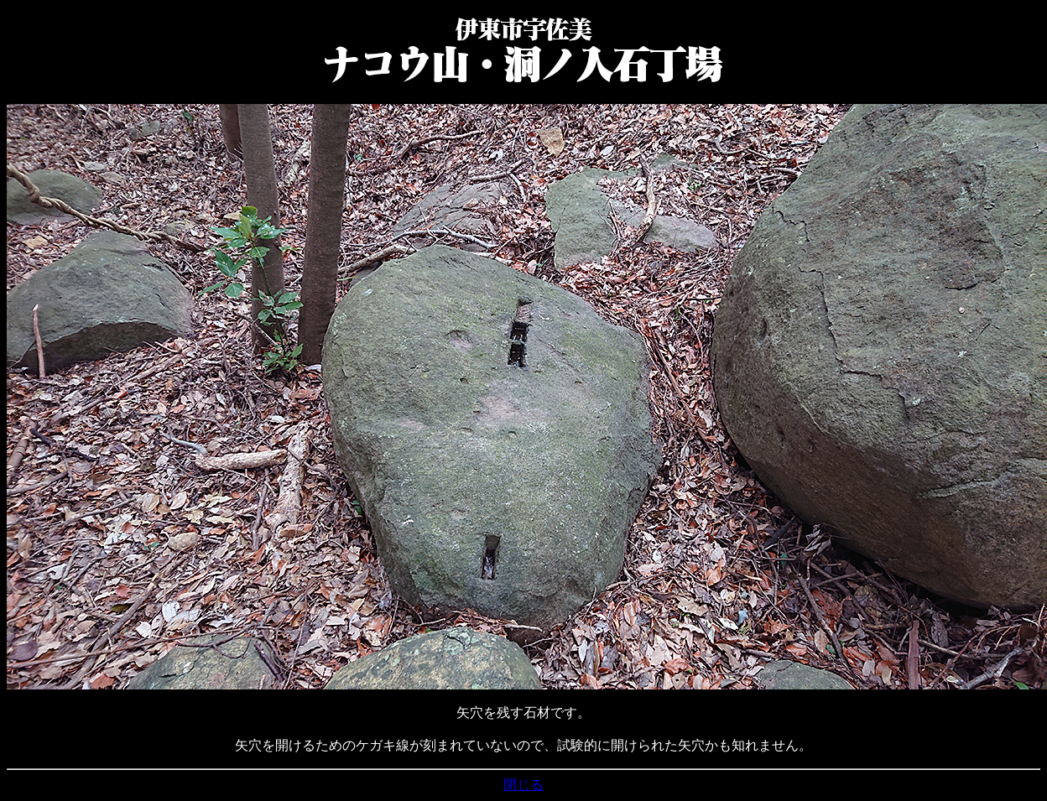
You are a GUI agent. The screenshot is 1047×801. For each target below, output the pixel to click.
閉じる (523, 785)
